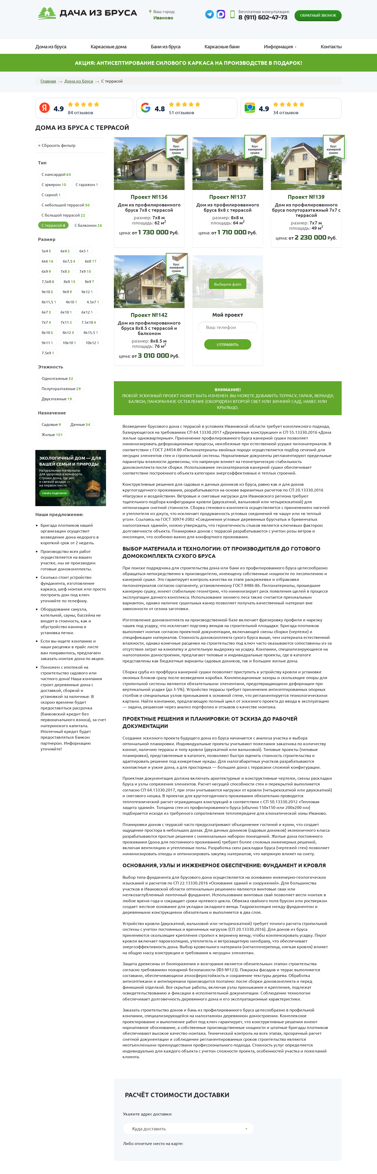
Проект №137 (227, 196)
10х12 (92, 342)
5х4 (46, 250)
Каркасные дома (108, 46)
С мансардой (56, 174)
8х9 (89, 281)
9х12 (87, 291)
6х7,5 (69, 261)
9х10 (47, 291)
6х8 (91, 261)
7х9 (85, 271)
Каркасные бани (222, 46)
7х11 (66, 322)
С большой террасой (63, 215)
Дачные (80, 424)
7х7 (46, 322)
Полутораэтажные (61, 388)
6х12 (87, 312)
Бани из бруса (165, 46)
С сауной (51, 194)
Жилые (52, 434)
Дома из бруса (50, 46)
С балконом (88, 225)
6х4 (65, 250)
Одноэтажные (57, 378)
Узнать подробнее (54, 493)
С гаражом (87, 184)
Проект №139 (306, 196)
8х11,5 (49, 301)
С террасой (53, 225)
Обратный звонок (318, 15)
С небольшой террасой (66, 204)
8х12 (68, 332)
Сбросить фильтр (58, 145)
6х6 (47, 261)
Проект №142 (149, 314)
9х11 (47, 342)
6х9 (46, 271)
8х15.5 (91, 332)
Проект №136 (149, 196)
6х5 (84, 250)
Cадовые (51, 424)
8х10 (47, 332)
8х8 (69, 281)
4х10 (71, 301)
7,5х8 (48, 281)
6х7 (46, 312)
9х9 (67, 291)
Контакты (331, 46)
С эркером (54, 184)
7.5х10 (88, 322)
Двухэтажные (57, 398)
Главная (48, 80)
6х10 (66, 312)
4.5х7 (93, 301)
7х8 (65, 271)
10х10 (69, 342)
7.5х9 (48, 352)
